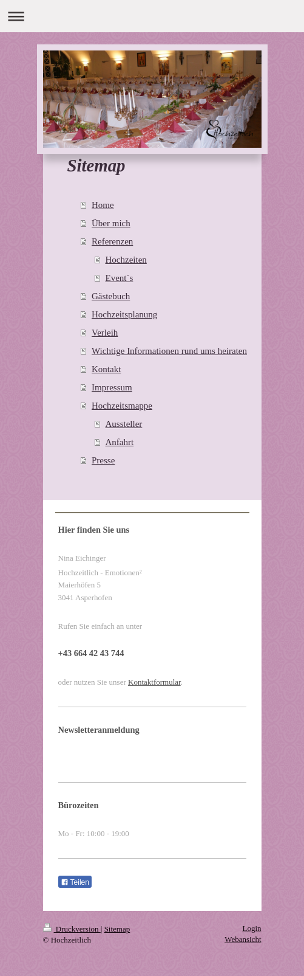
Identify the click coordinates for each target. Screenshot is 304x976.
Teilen (75, 882)
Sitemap (117, 928)
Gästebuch (111, 296)
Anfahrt (120, 442)
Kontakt (106, 369)
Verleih (105, 332)
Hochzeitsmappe (122, 405)
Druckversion (72, 928)
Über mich (111, 223)
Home (103, 205)
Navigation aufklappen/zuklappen (152, 16)
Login (251, 928)
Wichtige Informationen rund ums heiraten (169, 351)
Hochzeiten (126, 260)
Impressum (112, 387)
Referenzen (112, 241)
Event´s (119, 278)
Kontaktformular (154, 682)
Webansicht (243, 939)
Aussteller (124, 424)
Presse (103, 460)
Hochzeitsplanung (124, 314)
